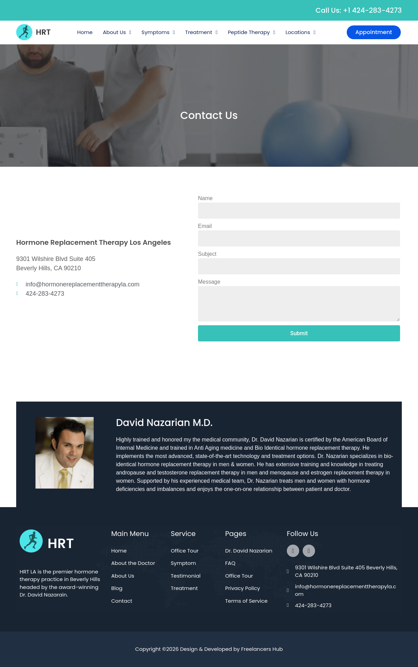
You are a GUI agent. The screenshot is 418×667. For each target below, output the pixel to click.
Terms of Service (246, 600)
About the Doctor (133, 563)
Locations (300, 32)
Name (205, 198)
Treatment (201, 32)
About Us (117, 32)
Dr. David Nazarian (248, 550)
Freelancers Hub (262, 649)
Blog (117, 588)
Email (205, 226)
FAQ (230, 563)
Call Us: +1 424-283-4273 (359, 10)
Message (209, 282)
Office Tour (185, 550)
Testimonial (186, 575)
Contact (121, 600)
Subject (207, 254)
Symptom (183, 563)
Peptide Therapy (251, 32)
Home (85, 32)
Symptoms (158, 32)
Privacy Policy (242, 588)
